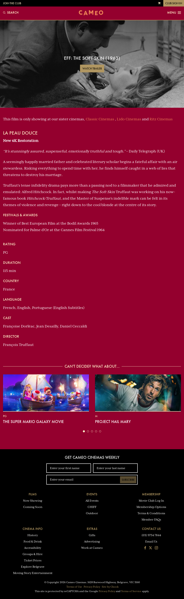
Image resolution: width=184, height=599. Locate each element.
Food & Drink (33, 541)
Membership (151, 494)
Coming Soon (32, 507)
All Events (92, 500)
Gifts (92, 535)
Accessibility (32, 547)
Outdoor (92, 513)
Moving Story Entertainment (32, 573)
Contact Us (151, 529)
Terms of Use (74, 586)
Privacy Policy (92, 586)
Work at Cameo (92, 547)
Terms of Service (131, 591)
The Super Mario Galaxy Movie (33, 421)
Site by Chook (110, 586)
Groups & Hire (33, 554)
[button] (84, 431)
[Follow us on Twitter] (150, 548)
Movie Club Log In (151, 500)
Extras (92, 529)
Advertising (92, 541)
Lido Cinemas (129, 119)
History (32, 535)
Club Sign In (173, 3)
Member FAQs (151, 519)
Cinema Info (33, 529)
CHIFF (92, 507)
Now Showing (32, 500)
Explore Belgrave (32, 566)
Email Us (151, 541)
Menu (174, 12)
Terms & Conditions (151, 513)
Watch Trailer (92, 68)
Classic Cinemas (100, 119)
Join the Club (12, 3)
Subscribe (128, 480)
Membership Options (151, 507)
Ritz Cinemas (161, 119)
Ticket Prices (32, 560)
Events (92, 494)
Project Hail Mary (113, 421)
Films (33, 494)
